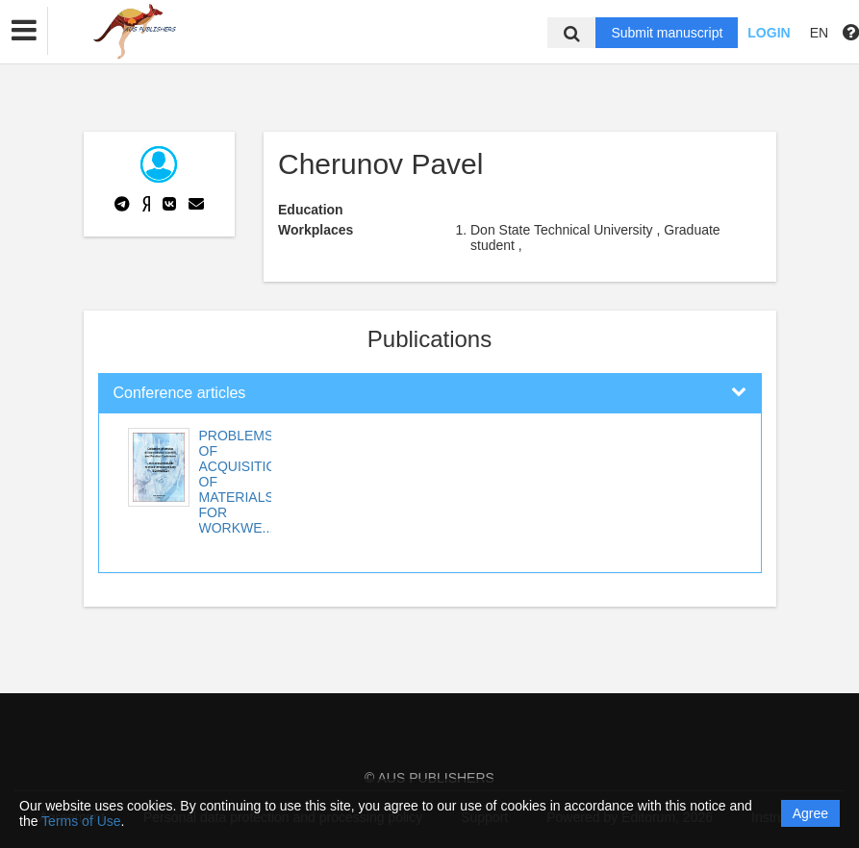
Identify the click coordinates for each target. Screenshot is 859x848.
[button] (24, 31)
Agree (810, 813)
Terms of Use (80, 821)
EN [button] (819, 32)
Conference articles (180, 393)
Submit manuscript (666, 32)
